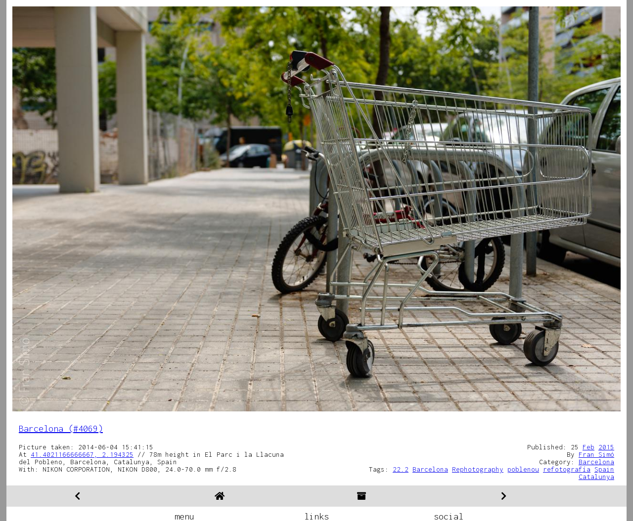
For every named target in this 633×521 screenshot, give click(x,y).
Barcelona (596, 462)
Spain (604, 469)
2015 (606, 447)
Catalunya (596, 477)
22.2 (400, 469)
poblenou (523, 469)
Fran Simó (596, 454)
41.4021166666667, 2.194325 (82, 454)
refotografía (566, 469)
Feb (588, 447)
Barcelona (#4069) (61, 428)
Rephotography (477, 469)
